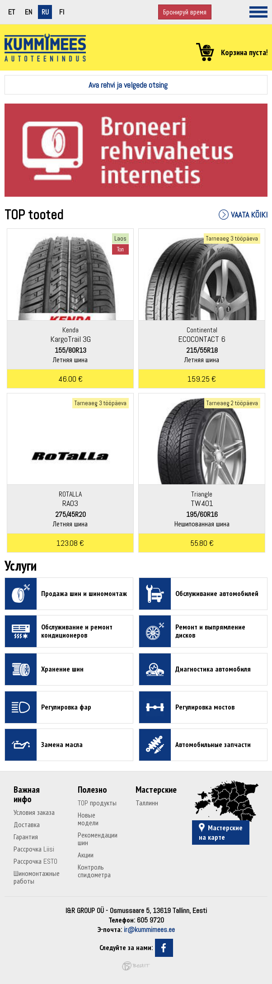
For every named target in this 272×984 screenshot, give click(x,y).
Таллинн (147, 803)
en (28, 12)
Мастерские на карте (221, 832)
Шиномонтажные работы (37, 877)
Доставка (27, 824)
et (11, 12)
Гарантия (26, 837)
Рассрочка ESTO (35, 861)
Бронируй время (184, 12)
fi (61, 12)
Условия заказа (34, 812)
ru (45, 12)
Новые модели (88, 819)
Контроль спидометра (94, 871)
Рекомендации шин (97, 838)
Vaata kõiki (249, 214)
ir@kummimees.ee (149, 929)
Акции (86, 855)
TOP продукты (97, 803)
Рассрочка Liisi (34, 849)
